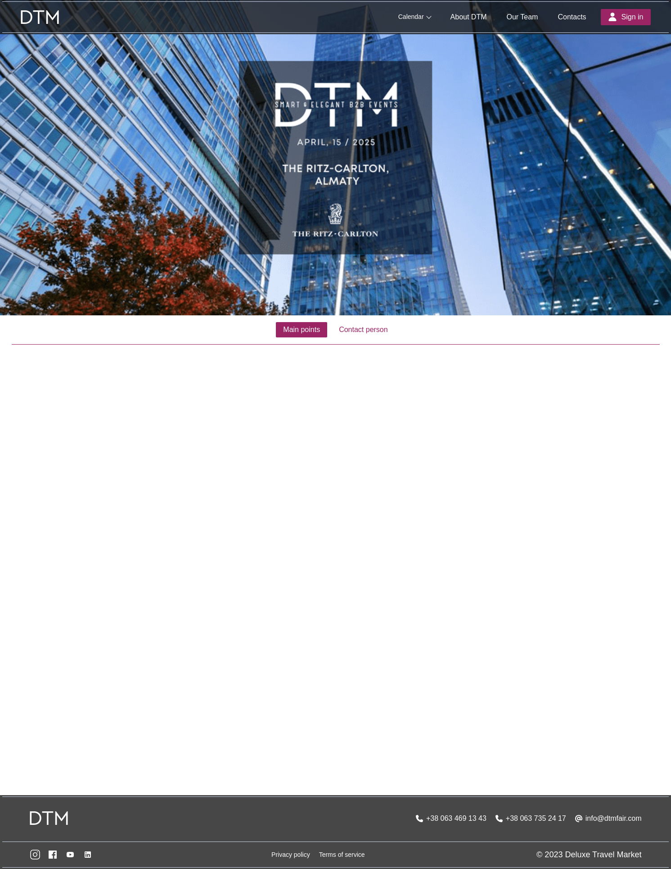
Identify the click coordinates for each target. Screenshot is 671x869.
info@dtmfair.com (613, 818)
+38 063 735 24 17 (536, 818)
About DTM (468, 17)
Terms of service (342, 854)
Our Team (522, 17)
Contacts (572, 17)
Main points (301, 329)
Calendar (411, 16)
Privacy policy (290, 854)
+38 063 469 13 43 (456, 818)
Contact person (363, 329)
